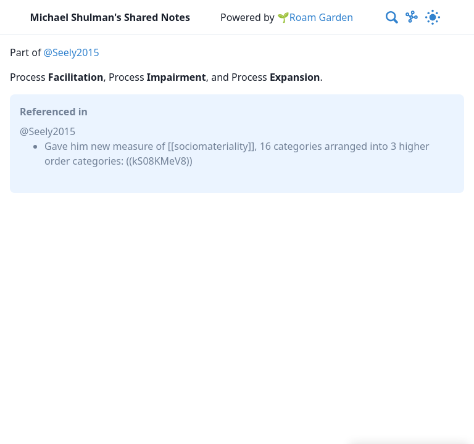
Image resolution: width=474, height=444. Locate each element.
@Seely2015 (71, 52)
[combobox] (392, 17)
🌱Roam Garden (315, 17)
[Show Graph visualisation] (412, 17)
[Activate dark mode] (433, 17)
